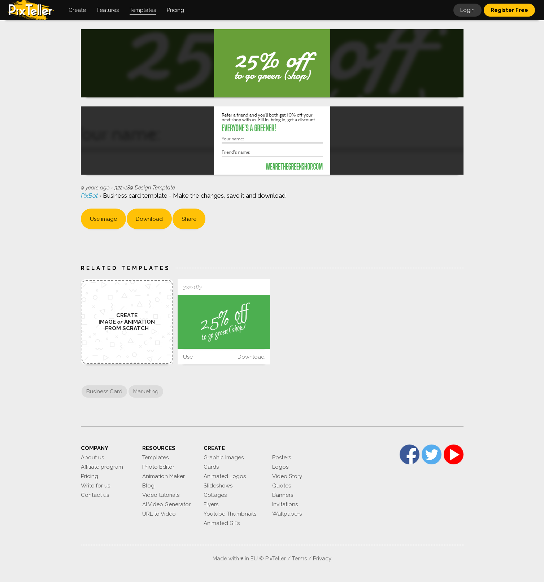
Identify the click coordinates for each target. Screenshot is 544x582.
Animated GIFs (222, 523)
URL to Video (159, 514)
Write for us (95, 485)
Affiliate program (102, 467)
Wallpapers (287, 514)
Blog (148, 485)
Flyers (211, 504)
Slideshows (218, 485)
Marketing (145, 391)
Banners (282, 495)
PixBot (90, 195)
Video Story (287, 476)
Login (467, 10)
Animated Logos (225, 476)
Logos (280, 467)
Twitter (431, 454)
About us (92, 457)
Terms (299, 558)
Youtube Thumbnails (230, 514)
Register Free (509, 10)
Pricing (89, 476)
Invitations (285, 504)
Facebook (409, 454)
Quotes (281, 485)
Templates (155, 457)
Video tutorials (160, 495)
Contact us (95, 495)
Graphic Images (224, 457)
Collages (215, 495)
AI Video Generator (166, 504)
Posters (281, 457)
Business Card (104, 391)
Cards (211, 467)
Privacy (322, 558)
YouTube (454, 454)
